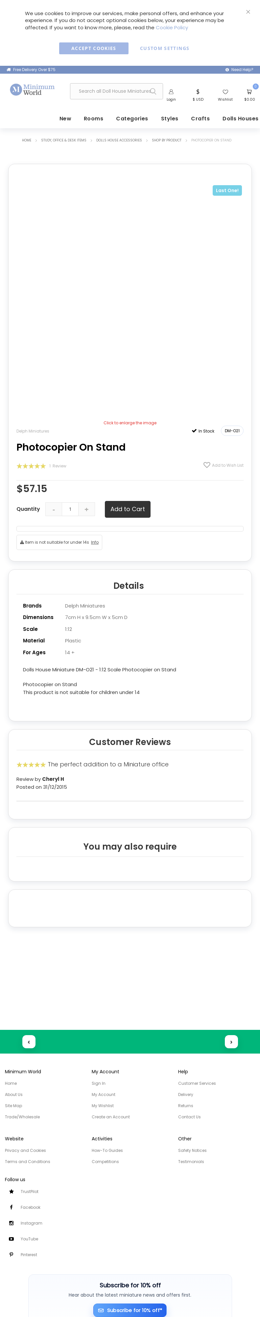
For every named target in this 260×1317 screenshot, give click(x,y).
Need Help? (242, 69)
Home (26, 139)
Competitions (105, 1161)
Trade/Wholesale (22, 1117)
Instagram (31, 1223)
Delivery (185, 1094)
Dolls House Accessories (119, 139)
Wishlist (225, 99)
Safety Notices (192, 1150)
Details (128, 585)
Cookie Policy (172, 27)
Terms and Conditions (27, 1161)
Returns (185, 1105)
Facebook (30, 1207)
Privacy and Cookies (25, 1150)
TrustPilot (29, 1191)
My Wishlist (103, 1105)
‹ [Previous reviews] (29, 1041)
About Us (14, 1094)
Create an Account (111, 1117)
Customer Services (197, 1083)
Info (95, 541)
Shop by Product (166, 139)
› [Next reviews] (231, 1041)
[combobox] (116, 91)
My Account (103, 1094)
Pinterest (29, 1254)
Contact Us (189, 1117)
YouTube (29, 1239)
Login (171, 99)
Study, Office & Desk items (63, 139)
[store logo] (32, 89)
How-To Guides (107, 1150)
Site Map (13, 1105)
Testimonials (191, 1161)
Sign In (99, 1083)
